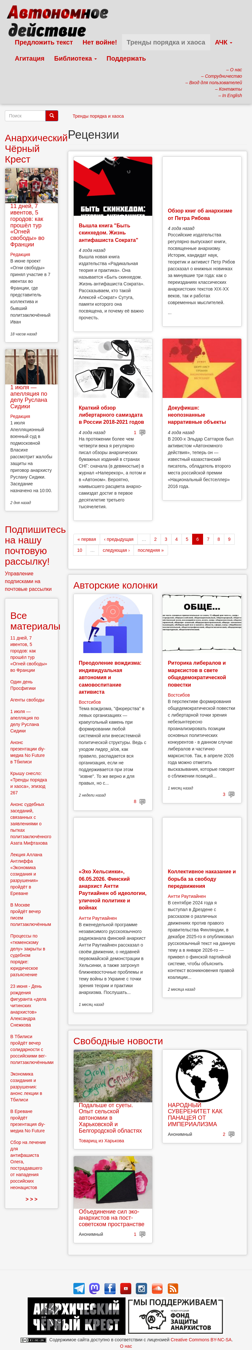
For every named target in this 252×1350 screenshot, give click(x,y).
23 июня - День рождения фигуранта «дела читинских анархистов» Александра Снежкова (28, 1005)
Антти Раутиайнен (98, 918)
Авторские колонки (115, 585)
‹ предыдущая (119, 539)
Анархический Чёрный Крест (36, 148)
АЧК (224, 42)
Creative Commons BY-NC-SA (201, 1339)
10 (79, 550)
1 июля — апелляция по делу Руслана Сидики (28, 397)
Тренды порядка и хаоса (166, 42)
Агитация (29, 58)
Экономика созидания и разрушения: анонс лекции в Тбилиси (26, 1086)
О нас (126, 1346)
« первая (87, 539)
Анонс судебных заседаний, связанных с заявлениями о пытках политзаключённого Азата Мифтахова (30, 824)
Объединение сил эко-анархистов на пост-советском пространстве (112, 1218)
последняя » (151, 550)
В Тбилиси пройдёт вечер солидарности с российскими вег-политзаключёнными (31, 1049)
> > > (31, 1199)
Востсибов (90, 702)
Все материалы (35, 620)
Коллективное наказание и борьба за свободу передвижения (202, 879)
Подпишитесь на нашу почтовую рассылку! (35, 545)
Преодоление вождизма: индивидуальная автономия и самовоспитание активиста (110, 677)
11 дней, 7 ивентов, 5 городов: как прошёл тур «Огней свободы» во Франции (27, 225)
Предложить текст (44, 42)
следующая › (116, 550)
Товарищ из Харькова (101, 1140)
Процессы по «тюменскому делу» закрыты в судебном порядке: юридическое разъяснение (27, 955)
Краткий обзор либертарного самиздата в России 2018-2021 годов (111, 415)
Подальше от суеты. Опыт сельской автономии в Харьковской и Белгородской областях (110, 1118)
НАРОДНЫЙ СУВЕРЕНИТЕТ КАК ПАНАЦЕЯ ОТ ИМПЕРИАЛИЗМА (195, 1114)
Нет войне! (100, 42)
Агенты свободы (27, 699)
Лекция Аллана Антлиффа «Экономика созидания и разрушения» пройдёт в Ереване (26, 874)
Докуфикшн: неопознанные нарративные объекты (197, 415)
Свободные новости (118, 1041)
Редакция (20, 254)
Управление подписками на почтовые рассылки (28, 581)
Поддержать (126, 58)
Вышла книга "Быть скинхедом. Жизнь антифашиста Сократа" (108, 233)
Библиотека (75, 58)
